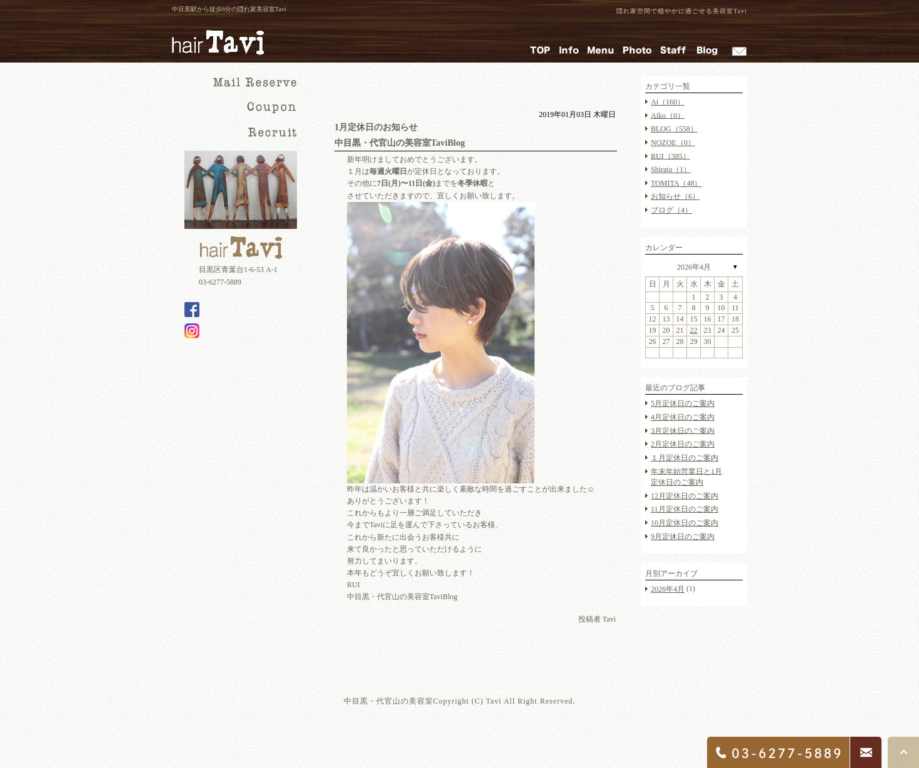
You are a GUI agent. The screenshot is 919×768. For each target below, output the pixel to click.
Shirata (671, 169)
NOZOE (673, 142)
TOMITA (676, 183)
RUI (670, 155)
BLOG (674, 128)
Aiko (668, 115)
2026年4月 (694, 267)
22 (694, 330)
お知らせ (675, 196)
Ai (668, 102)
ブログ (671, 210)
